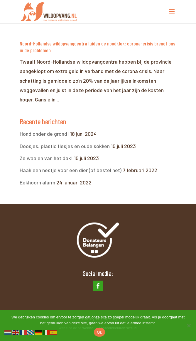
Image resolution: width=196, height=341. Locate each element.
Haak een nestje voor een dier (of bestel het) (70, 170)
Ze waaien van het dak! (46, 158)
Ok (99, 332)
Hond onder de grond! (44, 133)
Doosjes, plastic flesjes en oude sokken (65, 146)
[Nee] (189, 325)
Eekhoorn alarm (37, 182)
